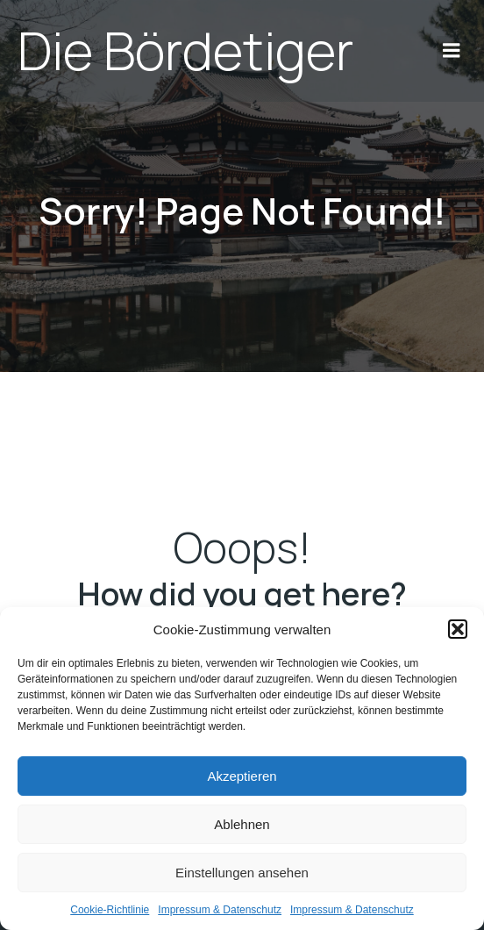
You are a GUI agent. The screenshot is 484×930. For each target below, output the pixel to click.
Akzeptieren (241, 776)
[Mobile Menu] (451, 51)
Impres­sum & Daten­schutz (219, 910)
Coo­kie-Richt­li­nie (109, 910)
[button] (457, 629)
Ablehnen (241, 824)
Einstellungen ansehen (242, 872)
